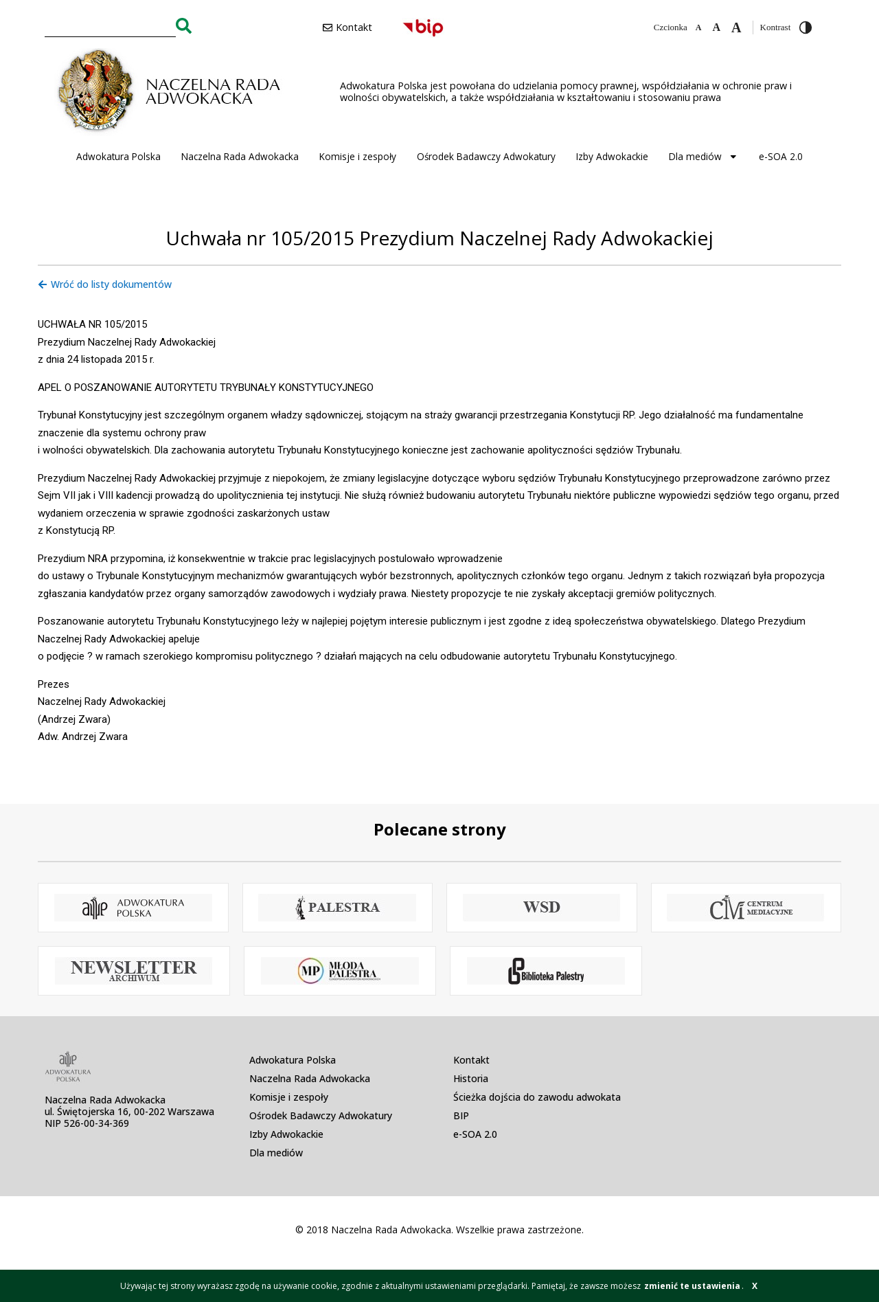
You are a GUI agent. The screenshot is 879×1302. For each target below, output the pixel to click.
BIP (461, 1115)
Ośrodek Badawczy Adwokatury (486, 156)
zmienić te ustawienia (692, 1286)
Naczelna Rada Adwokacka (240, 156)
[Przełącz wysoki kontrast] (806, 27)
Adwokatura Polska (118, 156)
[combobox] (110, 25)
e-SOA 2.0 (781, 156)
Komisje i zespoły (357, 156)
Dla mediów (703, 156)
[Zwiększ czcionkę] (736, 27)
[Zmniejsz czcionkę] (699, 27)
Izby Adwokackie (612, 156)
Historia (470, 1078)
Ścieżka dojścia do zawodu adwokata (537, 1096)
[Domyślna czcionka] (716, 27)
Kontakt (471, 1059)
